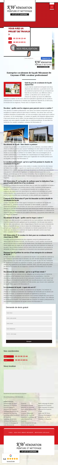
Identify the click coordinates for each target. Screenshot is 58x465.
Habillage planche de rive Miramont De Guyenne (11, 412)
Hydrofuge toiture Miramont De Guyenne (11, 416)
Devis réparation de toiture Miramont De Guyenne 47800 (46, 409)
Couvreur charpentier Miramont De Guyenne (27, 414)
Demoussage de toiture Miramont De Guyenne (10, 404)
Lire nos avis (11, 461)
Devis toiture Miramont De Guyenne (28, 410)
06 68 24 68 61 (21, 360)
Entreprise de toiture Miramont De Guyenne (44, 418)
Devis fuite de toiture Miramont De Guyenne (44, 414)
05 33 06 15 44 (21, 356)
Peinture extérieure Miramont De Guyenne (10, 408)
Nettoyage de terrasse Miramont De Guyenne (10, 420)
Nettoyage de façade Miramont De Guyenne (27, 406)
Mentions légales (42, 432)
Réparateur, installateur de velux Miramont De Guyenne (28, 419)
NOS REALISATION (27, 48)
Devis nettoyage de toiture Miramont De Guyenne (45, 404)
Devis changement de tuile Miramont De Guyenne (28, 424)
